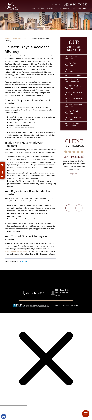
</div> (13, 412)
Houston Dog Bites (73, 75)
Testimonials (64, 8)
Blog (73, 8)
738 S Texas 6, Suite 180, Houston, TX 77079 (62, 292)
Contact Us (82, 8)
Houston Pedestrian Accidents (73, 106)
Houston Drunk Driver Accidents (72, 80)
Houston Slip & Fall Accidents (73, 118)
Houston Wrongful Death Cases (72, 124)
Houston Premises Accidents (72, 112)
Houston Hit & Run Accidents (73, 87)
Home (34, 8)
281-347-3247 (78, 4)
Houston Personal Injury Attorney (17, 38)
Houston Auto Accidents (71, 64)
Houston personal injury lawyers (16, 251)
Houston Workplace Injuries (73, 99)
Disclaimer (66, 305)
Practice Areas (52, 8)
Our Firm (41, 8)
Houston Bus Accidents (70, 70)
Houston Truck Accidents (71, 58)
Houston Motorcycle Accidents (73, 93)
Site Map (57, 305)
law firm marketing (31, 306)
